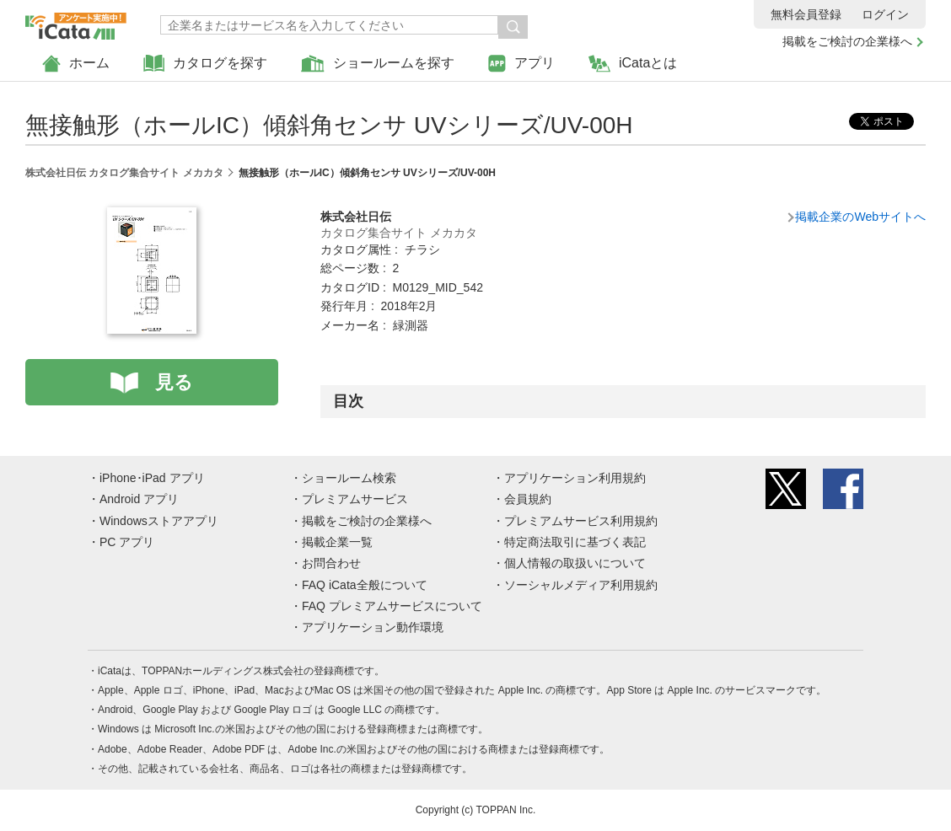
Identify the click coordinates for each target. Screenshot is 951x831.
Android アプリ (139, 499)
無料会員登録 (806, 14)
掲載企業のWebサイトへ (860, 216)
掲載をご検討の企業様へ (847, 41)
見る (174, 382)
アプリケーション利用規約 (575, 478)
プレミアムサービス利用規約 (581, 521)
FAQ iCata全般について (364, 585)
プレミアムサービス (355, 499)
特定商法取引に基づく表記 (575, 542)
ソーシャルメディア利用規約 (581, 585)
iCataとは (632, 63)
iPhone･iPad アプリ (152, 478)
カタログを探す (205, 63)
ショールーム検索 (349, 478)
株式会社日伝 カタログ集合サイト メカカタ (124, 173)
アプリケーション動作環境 (372, 627)
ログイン (885, 14)
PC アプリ (126, 542)
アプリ (521, 63)
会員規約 (527, 499)
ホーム (76, 63)
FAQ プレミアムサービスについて (392, 606)
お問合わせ (331, 563)
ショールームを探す (377, 63)
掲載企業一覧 (337, 542)
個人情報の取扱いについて (575, 563)
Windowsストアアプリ (158, 521)
